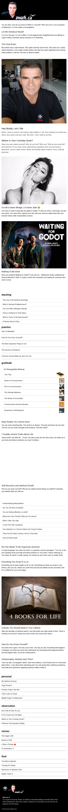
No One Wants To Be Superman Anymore (21, 547)
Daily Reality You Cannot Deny (16, 422)
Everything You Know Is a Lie (15, 562)
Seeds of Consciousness (13, 380)
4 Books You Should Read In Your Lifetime (21, 628)
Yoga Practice (7, 685)
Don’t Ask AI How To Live (11, 711)
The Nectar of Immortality (13, 398)
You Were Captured (9, 761)
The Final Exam (9, 44)
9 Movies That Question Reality (13, 723)
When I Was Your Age (11, 520)
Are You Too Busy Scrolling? (13, 508)
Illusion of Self (7, 740)
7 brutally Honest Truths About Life (17, 434)
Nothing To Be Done (11, 271)
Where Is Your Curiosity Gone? (17, 140)
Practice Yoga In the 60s (10, 690)
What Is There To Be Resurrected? (15, 317)
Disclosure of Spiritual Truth (12, 770)
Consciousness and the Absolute (16, 404)
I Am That (7, 374)
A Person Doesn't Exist (11, 321)
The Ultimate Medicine (12, 392)
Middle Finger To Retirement (12, 698)
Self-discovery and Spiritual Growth (18, 485)
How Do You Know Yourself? (12, 337)
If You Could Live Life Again (12, 715)
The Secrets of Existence (11, 350)
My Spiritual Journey (9, 681)
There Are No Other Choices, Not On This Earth (20, 533)
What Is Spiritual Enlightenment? (15, 304)
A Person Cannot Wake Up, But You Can (16, 356)
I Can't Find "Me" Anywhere (13, 525)
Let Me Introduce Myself (13, 32)
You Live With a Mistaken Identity (15, 309)
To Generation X (8, 748)
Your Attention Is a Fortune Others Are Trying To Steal (22, 529)
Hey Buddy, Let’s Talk (12, 128)
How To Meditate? (8, 331)
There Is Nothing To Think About (14, 313)
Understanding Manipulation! (13, 503)
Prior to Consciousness (12, 386)
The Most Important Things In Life (14, 344)
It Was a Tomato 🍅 (9, 744)
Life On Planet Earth (10, 538)
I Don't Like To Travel (9, 694)
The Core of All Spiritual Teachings (15, 300)
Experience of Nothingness (14, 410)
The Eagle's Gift (7, 736)
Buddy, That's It (7, 774)
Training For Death (8, 765)
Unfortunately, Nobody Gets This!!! (17, 659)
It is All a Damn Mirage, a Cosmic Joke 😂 (21, 207)
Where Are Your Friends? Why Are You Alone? (20, 516)
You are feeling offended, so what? (15, 512)
